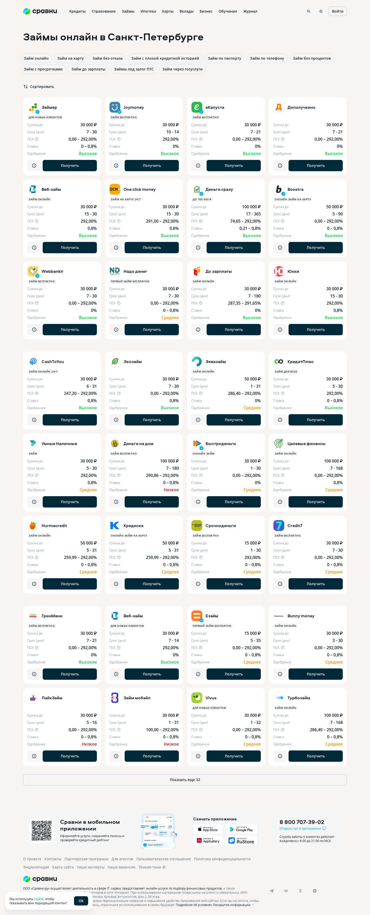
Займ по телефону (267, 58)
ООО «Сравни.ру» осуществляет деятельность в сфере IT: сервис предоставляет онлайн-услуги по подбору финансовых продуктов (122, 888)
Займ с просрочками (43, 69)
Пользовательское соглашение (163, 858)
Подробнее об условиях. (194, 905)
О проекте (32, 858)
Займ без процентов (312, 58)
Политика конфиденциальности (222, 858)
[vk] (286, 890)
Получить (70, 165)
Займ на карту (70, 58)
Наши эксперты (91, 867)
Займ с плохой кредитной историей (165, 58)
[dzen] (314, 890)
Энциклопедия (36, 867)
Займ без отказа (107, 58)
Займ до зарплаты (88, 69)
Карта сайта (63, 867)
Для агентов (122, 858)
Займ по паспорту (224, 58)
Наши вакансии (121, 867)
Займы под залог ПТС (134, 69)
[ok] (300, 890)
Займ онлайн (36, 58)
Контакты (52, 858)
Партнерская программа (86, 858)
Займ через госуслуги (182, 69)
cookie (38, 899)
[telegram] (271, 890)
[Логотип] (142, 879)
